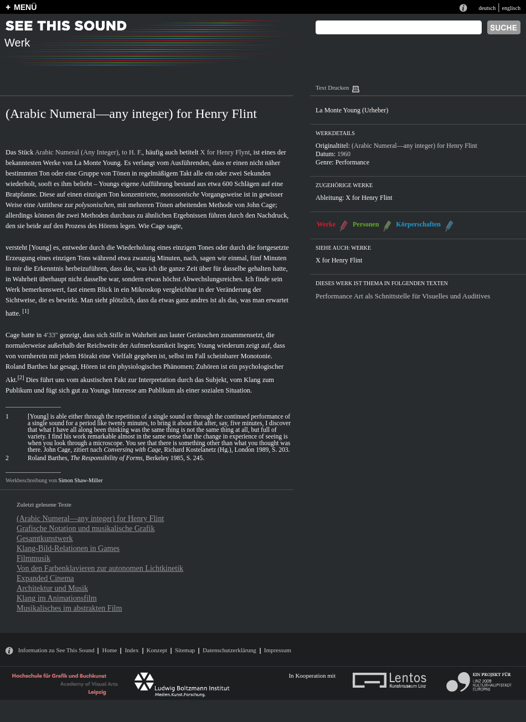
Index (131, 650)
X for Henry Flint (368, 198)
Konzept (157, 650)
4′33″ (50, 335)
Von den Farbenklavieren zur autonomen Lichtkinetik (100, 568)
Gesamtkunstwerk (45, 538)
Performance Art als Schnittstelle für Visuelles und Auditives (403, 296)
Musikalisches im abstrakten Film (69, 608)
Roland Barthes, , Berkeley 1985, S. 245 (115, 458)
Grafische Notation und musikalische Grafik (85, 528)
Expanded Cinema (45, 578)
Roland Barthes (27, 366)
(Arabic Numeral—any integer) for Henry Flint (90, 518)
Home (109, 650)
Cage (158, 226)
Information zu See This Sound (56, 650)
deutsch (487, 8)
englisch (511, 8)
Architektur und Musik (52, 588)
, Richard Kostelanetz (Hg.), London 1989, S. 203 (196, 449)
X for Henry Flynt (225, 152)
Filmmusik (33, 558)
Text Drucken (332, 87)
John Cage (260, 205)
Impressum (277, 650)
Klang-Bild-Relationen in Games (68, 548)
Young (206, 345)
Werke (326, 224)
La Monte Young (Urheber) (352, 110)
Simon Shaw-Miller (80, 480)
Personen (366, 224)
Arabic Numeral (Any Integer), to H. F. (88, 152)
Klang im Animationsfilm (57, 598)
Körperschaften (418, 224)
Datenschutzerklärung (229, 650)
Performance (352, 162)
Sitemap (185, 650)
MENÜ (25, 7)
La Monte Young (97, 163)
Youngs (109, 184)
